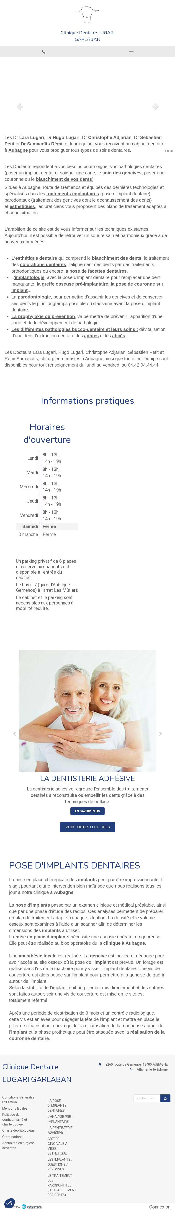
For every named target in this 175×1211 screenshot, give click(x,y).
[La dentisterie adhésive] (87, 711)
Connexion (159, 1207)
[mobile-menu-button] (131, 51)
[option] (87, 106)
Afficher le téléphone (152, 1069)
